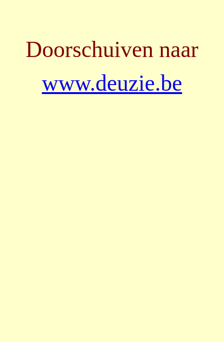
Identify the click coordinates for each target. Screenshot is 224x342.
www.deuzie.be (112, 82)
